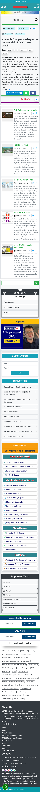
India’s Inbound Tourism (13, 407)
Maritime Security (10, 412)
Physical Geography (8, 668)
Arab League (9, 302)
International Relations (21, 658)
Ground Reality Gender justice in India (18, 387)
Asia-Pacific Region (11, 417)
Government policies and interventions (14, 664)
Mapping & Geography (13, 502)
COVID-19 (23, 50)
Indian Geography (23, 692)
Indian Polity (30, 681)
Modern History (33, 664)
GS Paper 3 (7, 591)
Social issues (18, 675)
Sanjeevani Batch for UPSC (15, 523)
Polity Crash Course (12, 489)
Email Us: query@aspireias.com (13, 763)
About (4, 730)
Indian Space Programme (13, 436)
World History (20, 685)
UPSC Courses (7, 733)
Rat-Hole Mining (21, 145)
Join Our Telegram (14, 93)
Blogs (4, 743)
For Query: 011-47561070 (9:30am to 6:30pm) (19, 757)
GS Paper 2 (7, 587)
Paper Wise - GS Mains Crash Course (19, 537)
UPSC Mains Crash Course (12, 738)
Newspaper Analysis (13, 519)
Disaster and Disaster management (13, 681)
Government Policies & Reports (11, 695)
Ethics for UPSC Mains (13, 541)
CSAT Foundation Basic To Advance (18, 467)
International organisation (12, 599)
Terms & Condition (9, 751)
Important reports (32, 685)
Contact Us (6, 748)
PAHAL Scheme (19, 699)
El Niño (6, 313)
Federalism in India (22, 212)
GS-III (9, 50)
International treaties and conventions (26, 678)
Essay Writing (10, 550)
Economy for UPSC (12, 506)
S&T (30, 50)
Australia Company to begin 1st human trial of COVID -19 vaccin (20, 42)
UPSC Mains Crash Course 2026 (20, 7)
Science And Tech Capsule (15, 485)
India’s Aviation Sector (23, 180)
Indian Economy (26, 688)
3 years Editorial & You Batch (16, 546)
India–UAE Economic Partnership (23, 246)
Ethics (14, 671)
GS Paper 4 (7, 595)
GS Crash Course (11, 475)
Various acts (29, 675)
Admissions (6, 746)
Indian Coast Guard (11, 307)
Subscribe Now (29, 624)
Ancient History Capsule (14, 498)
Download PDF (9, 29)
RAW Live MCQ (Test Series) (16, 514)
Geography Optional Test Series (17, 564)
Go (20, 373)
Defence (26, 695)
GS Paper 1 (7, 583)
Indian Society (25, 661)
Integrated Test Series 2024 (15, 471)
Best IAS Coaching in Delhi (12, 735)
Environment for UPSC (13, 510)
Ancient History (7, 699)
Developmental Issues (9, 692)
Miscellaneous (8, 608)
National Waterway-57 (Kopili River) (17, 426)
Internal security (7, 678)
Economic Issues (9, 604)
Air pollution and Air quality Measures (18, 431)
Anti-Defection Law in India (27, 99)
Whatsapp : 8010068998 (11, 760)
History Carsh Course (13, 494)
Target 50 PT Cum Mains (14, 463)
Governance (6, 671)
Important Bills (23, 671)
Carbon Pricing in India (12, 422)
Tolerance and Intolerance (10, 688)
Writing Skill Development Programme (19, 560)
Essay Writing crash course (15, 568)
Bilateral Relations (7, 685)
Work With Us (7, 741)
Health (5, 53)
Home (4, 728)
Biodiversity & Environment (10, 661)
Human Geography (23, 668)
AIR (9, 90)
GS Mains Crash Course (14, 533)
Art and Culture (7, 675)
